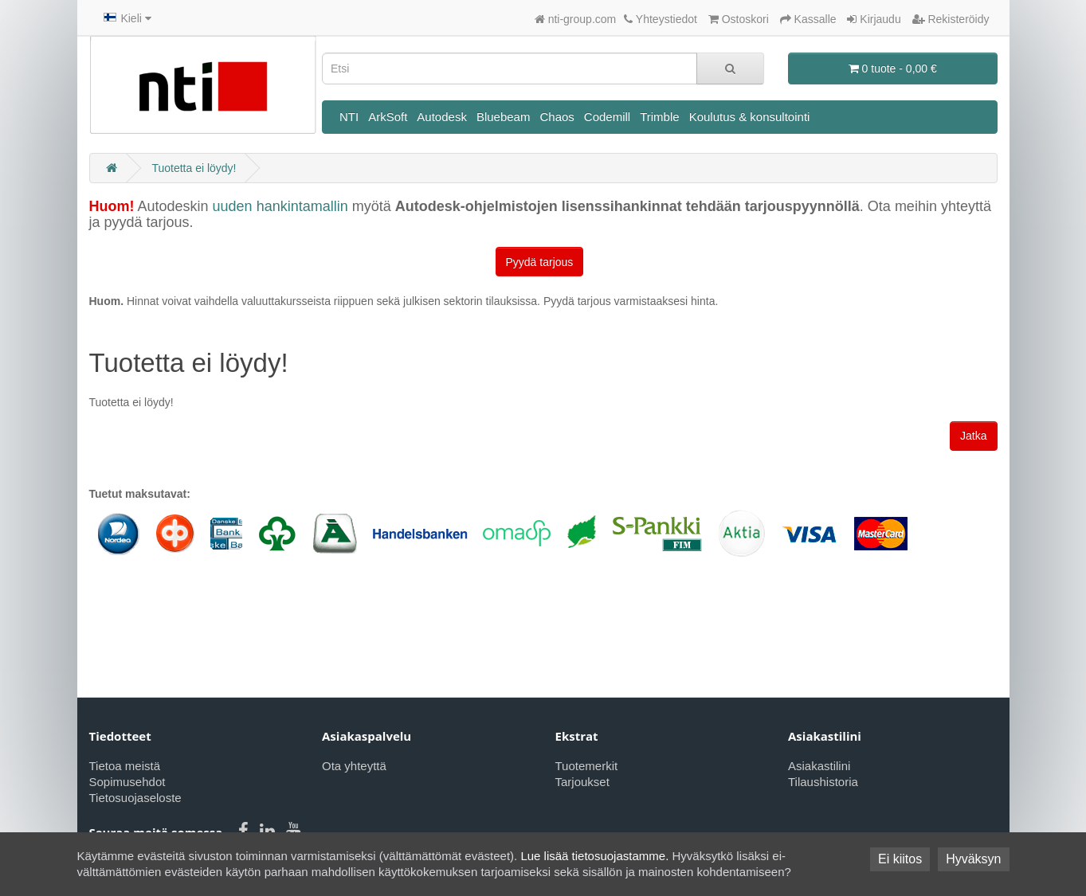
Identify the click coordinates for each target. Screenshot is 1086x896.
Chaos (556, 116)
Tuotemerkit (586, 766)
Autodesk (442, 116)
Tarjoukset (582, 781)
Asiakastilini (819, 766)
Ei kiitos (900, 859)
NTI (349, 116)
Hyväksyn (973, 859)
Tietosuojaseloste (135, 797)
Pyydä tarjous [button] (540, 262)
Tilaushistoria (823, 781)
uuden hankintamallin (280, 206)
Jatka (973, 435)
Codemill (607, 116)
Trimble (659, 116)
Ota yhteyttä (354, 766)
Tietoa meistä (124, 766)
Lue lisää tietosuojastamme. (594, 856)
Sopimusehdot (127, 781)
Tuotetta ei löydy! (193, 168)
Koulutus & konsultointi (749, 116)
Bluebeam (503, 116)
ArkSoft (387, 116)
